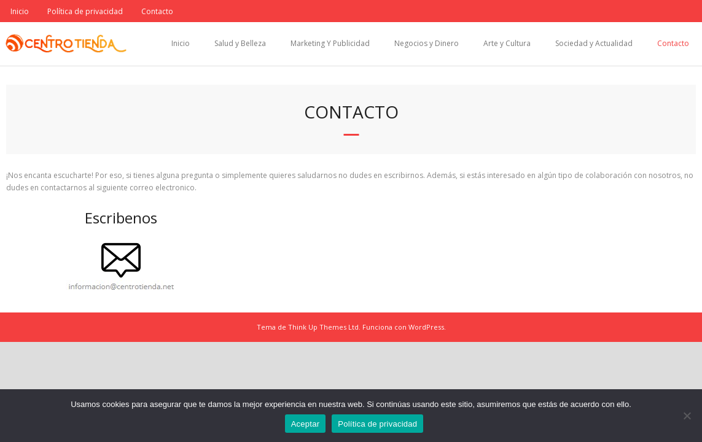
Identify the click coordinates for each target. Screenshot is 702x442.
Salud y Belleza (240, 43)
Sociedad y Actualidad (594, 43)
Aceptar (305, 423)
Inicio (19, 11)
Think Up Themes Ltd (323, 327)
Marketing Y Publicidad (330, 43)
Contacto (157, 11)
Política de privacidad (85, 11)
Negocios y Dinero (426, 43)
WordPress (426, 327)
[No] (687, 415)
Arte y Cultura (507, 43)
